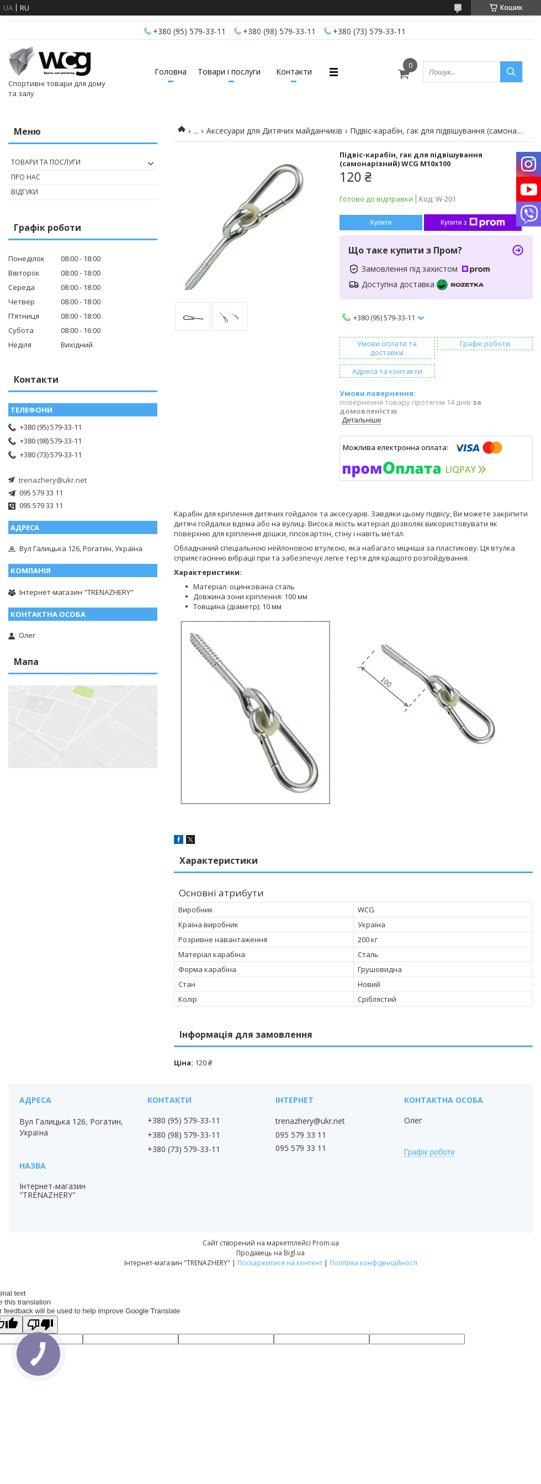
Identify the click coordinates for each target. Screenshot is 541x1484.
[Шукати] (511, 71)
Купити (380, 222)
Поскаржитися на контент (279, 1263)
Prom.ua (325, 1243)
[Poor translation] (40, 1325)
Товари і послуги (229, 71)
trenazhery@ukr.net (53, 480)
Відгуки (24, 192)
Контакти (294, 71)
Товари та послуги (46, 162)
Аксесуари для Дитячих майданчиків (274, 130)
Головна (171, 71)
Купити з (473, 223)
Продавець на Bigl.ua (270, 1253)
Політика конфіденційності (373, 1263)
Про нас (25, 177)
